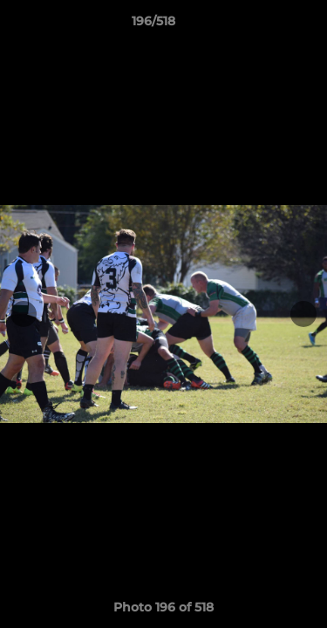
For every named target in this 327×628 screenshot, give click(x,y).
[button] (264, 25)
